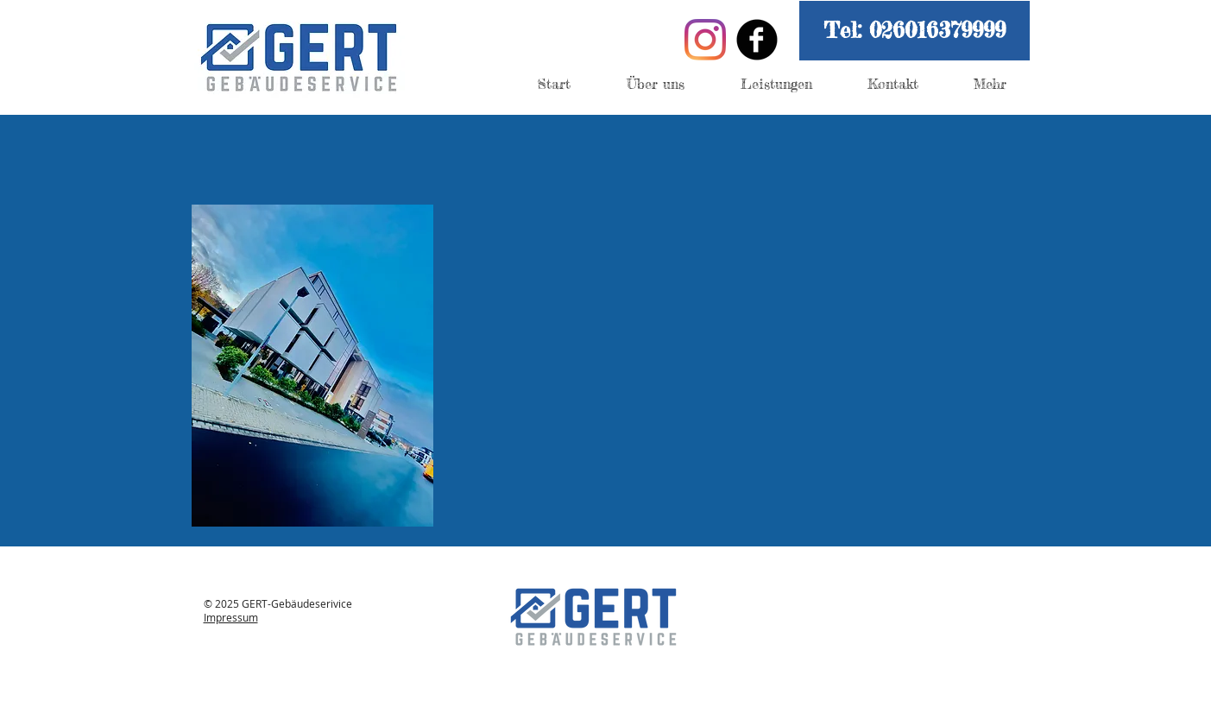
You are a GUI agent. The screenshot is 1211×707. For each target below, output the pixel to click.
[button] (914, 30)
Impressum (231, 617)
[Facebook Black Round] (757, 39)
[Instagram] (705, 39)
